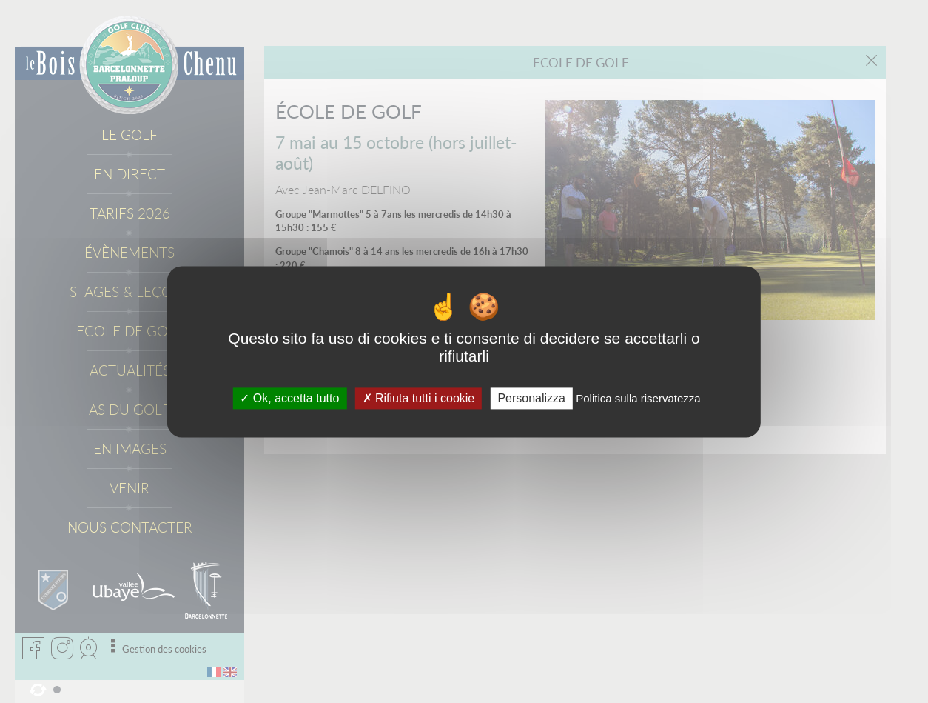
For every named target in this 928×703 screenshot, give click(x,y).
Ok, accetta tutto (289, 398)
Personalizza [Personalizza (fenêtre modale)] (531, 398)
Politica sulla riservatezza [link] (638, 398)
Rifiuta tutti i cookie (419, 398)
